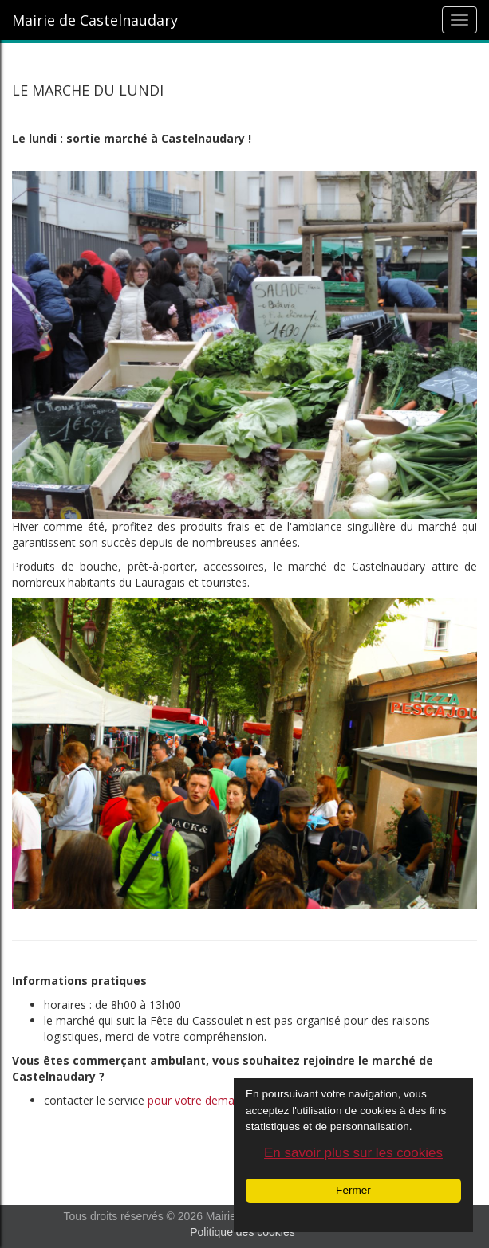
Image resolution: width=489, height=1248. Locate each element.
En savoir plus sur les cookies (353, 1152)
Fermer (353, 1190)
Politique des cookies (242, 1232)
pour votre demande (201, 1100)
